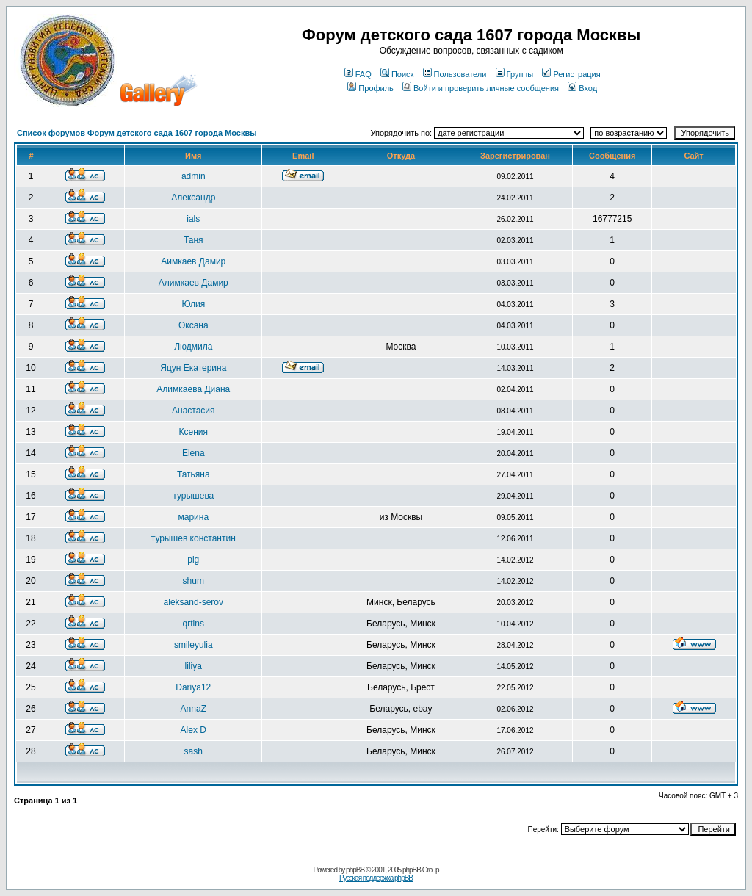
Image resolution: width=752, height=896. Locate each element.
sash (193, 751)
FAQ (358, 74)
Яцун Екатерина (193, 368)
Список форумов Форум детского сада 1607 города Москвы (137, 133)
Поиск (396, 74)
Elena (193, 453)
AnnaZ (193, 709)
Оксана (193, 325)
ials (193, 219)
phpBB (355, 870)
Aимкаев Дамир (193, 261)
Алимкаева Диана (193, 389)
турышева (193, 496)
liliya (193, 666)
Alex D (193, 730)
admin (193, 176)
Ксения (194, 432)
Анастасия (193, 410)
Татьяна (193, 474)
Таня (193, 240)
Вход (582, 88)
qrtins (193, 623)
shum (193, 581)
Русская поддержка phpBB (376, 878)
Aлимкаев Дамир (193, 283)
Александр (193, 197)
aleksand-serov (193, 602)
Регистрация (571, 74)
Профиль (370, 88)
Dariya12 (193, 687)
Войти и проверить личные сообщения (480, 88)
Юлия (193, 304)
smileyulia (193, 645)
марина (193, 517)
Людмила (193, 347)
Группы (515, 74)
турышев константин (193, 538)
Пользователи (455, 74)
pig (193, 559)
